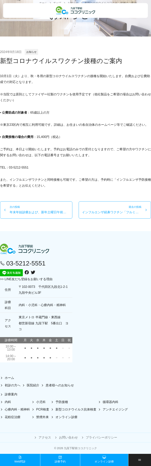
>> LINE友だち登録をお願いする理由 (26, 279)
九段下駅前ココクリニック (80, 448)
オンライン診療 (104, 459)
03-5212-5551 (19, 167)
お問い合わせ (141, 94)
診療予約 (60, 459)
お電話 (67, 149)
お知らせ (31, 51)
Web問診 (20, 459)
